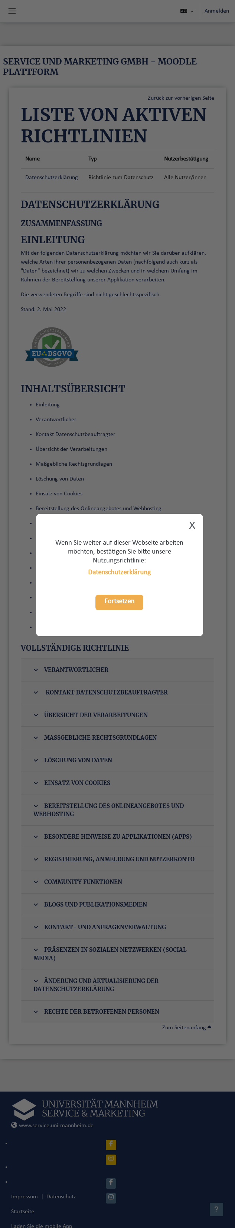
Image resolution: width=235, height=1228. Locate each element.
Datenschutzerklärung (119, 572)
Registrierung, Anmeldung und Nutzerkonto (114, 859)
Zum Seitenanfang (186, 1028)
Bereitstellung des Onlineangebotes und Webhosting (108, 810)
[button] (187, 11)
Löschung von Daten (72, 760)
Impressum (24, 1197)
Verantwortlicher (70, 669)
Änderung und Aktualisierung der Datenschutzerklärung (96, 985)
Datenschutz (61, 1197)
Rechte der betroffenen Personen (96, 1011)
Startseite (22, 1212)
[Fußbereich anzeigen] (216, 1209)
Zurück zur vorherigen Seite (181, 98)
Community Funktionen (77, 881)
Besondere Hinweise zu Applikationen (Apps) (112, 836)
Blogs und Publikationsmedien (90, 904)
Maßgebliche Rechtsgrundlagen (95, 737)
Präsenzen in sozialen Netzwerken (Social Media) (110, 953)
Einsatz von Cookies (71, 782)
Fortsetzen (119, 601)
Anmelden (217, 11)
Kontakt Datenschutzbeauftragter (100, 692)
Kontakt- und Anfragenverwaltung (99, 927)
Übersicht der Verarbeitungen (90, 715)
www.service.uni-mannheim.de (52, 1126)
